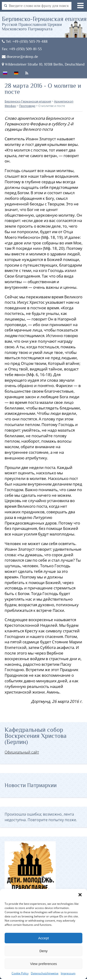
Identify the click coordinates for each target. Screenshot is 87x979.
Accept (43, 938)
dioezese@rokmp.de (20, 57)
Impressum (68, 973)
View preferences (43, 964)
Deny (43, 951)
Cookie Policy (20, 973)
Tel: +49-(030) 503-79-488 (25, 41)
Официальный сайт (22, 752)
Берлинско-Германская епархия (44, 23)
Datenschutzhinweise (44, 973)
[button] (80, 894)
